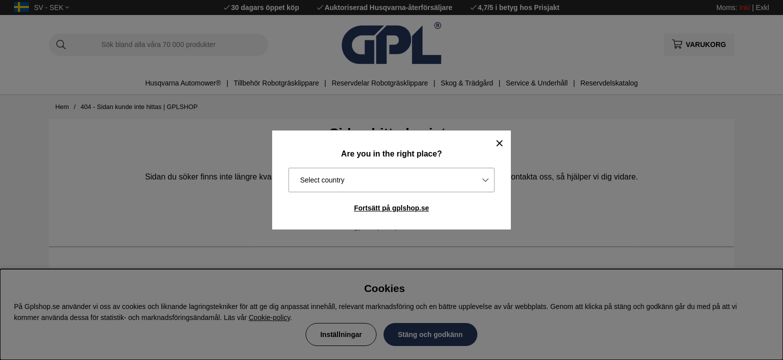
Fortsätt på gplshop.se (391, 208)
